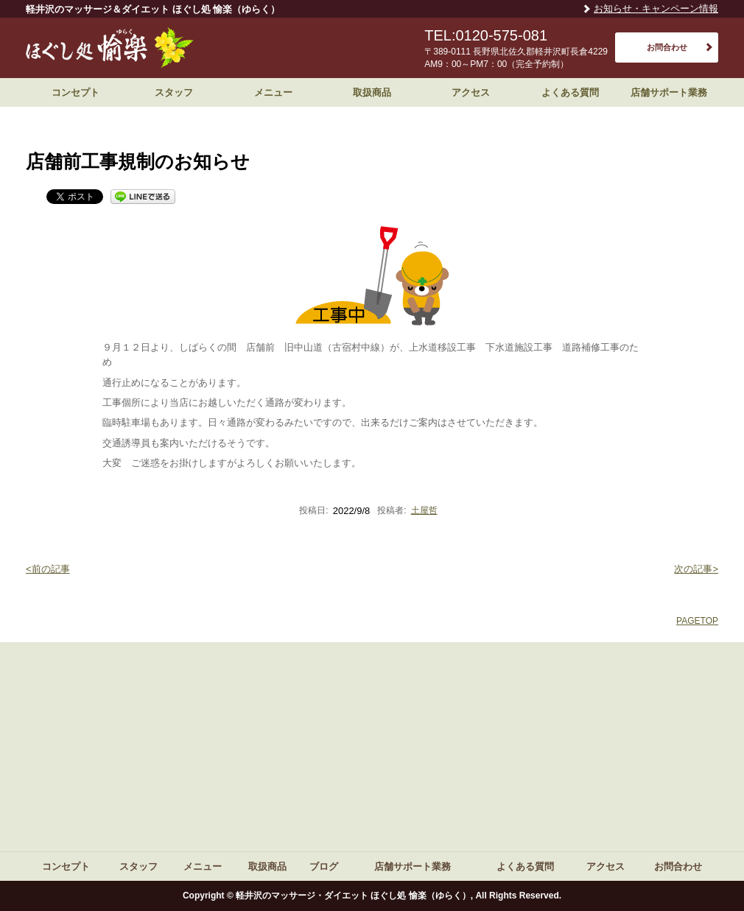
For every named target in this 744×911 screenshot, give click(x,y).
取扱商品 (372, 92)
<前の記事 (48, 568)
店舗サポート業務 (669, 92)
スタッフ (174, 92)
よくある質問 (570, 92)
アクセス (471, 92)
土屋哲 (424, 510)
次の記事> (696, 568)
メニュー (273, 92)
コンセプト (75, 92)
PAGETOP (697, 621)
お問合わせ (667, 47)
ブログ (323, 866)
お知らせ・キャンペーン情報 (656, 8)
